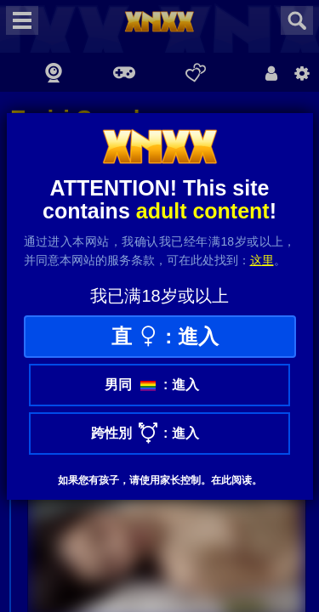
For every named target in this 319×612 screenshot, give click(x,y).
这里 (262, 260)
